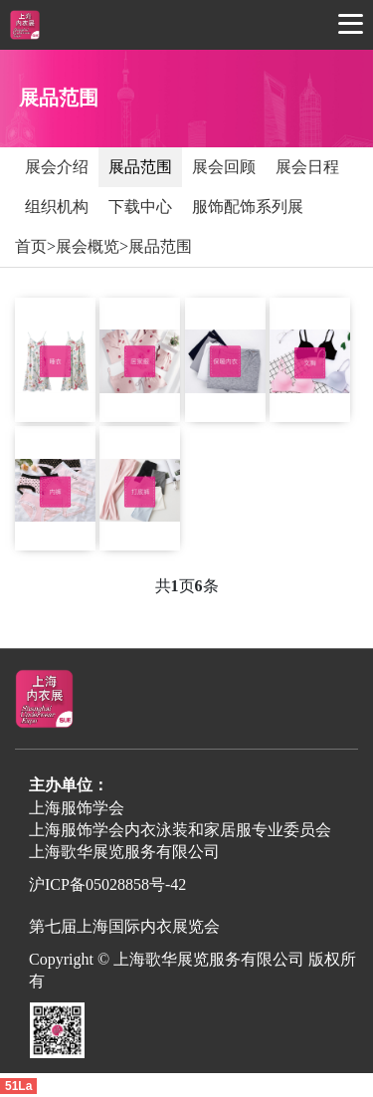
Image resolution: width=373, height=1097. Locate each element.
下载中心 (140, 206)
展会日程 (307, 166)
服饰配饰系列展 (247, 206)
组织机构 (57, 206)
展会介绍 (57, 166)
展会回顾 (224, 166)
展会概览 (87, 246)
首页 (31, 246)
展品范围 (140, 166)
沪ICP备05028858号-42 (107, 884)
